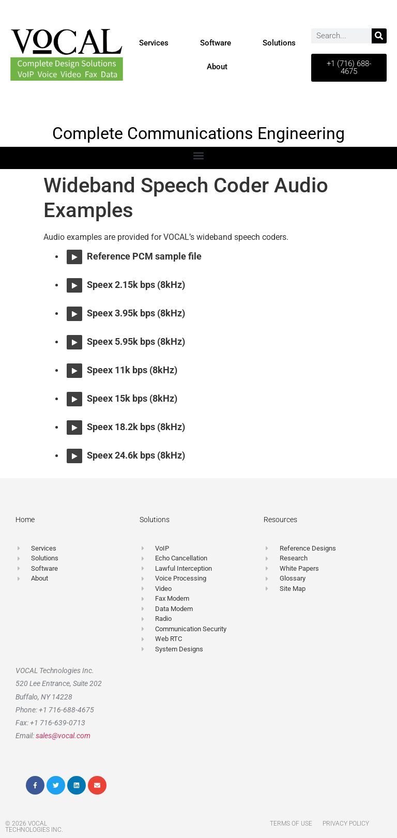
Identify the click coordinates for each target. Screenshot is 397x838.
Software (215, 43)
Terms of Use (291, 823)
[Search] (379, 35)
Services (154, 43)
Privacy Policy (346, 823)
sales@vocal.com (63, 736)
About (217, 66)
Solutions (279, 43)
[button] (198, 155)
